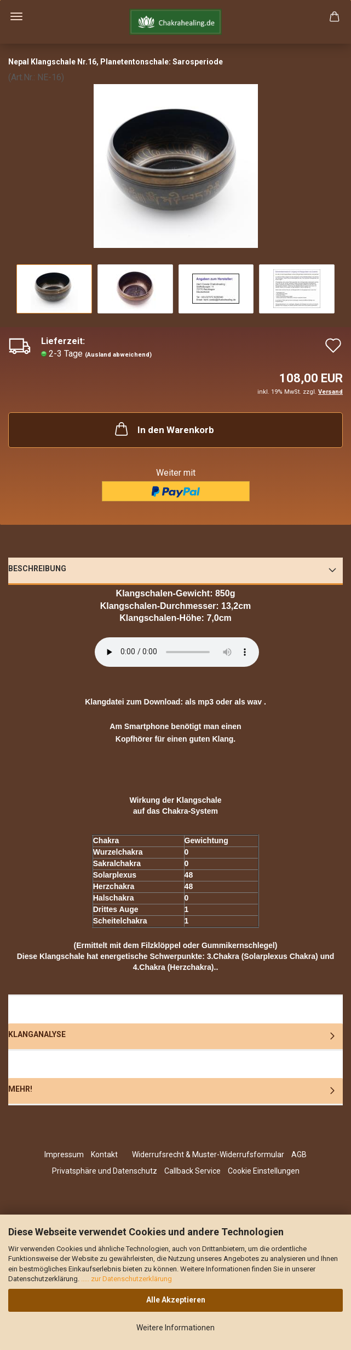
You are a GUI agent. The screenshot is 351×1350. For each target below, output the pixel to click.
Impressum (64, 1154)
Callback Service (192, 1171)
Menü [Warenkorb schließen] (16, 16)
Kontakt (104, 1154)
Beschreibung (37, 568)
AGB (299, 1154)
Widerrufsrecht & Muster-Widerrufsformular (208, 1154)
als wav (248, 701)
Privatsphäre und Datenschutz (104, 1171)
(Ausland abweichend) (118, 354)
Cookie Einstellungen (264, 1171)
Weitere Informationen (175, 1327)
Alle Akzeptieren (175, 1299)
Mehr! (20, 1089)
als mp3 (199, 701)
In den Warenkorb (163, 428)
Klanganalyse (37, 1034)
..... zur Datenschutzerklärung (125, 1279)
